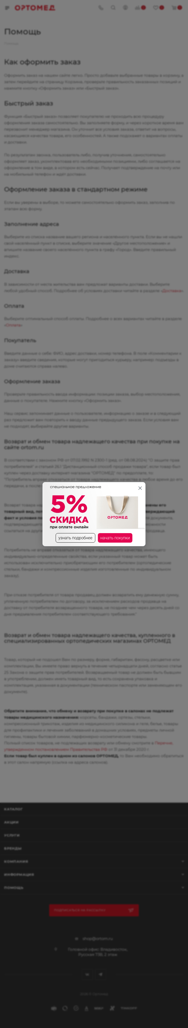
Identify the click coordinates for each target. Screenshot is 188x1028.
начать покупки (115, 537)
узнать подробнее (75, 537)
